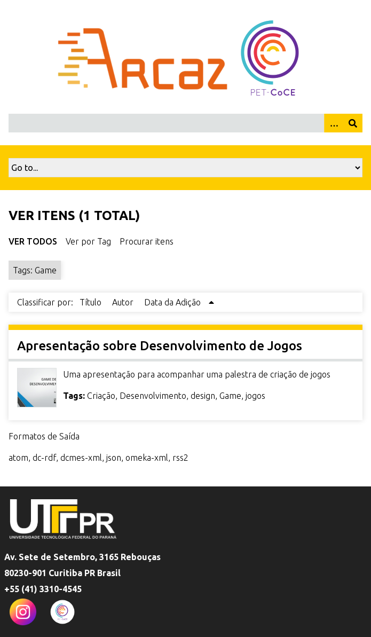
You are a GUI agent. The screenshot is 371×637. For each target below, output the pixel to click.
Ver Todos (33, 241)
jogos (255, 395)
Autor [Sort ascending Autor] (124, 302)
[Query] (185, 123)
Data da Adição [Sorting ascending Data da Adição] (173, 302)
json (113, 457)
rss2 (180, 457)
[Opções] (333, 123)
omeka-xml (146, 457)
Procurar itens (146, 241)
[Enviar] (352, 123)
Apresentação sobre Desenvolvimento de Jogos (159, 346)
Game (230, 395)
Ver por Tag (88, 241)
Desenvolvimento (153, 395)
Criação (101, 395)
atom (18, 457)
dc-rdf (44, 457)
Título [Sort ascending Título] (92, 302)
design (203, 395)
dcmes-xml (81, 457)
